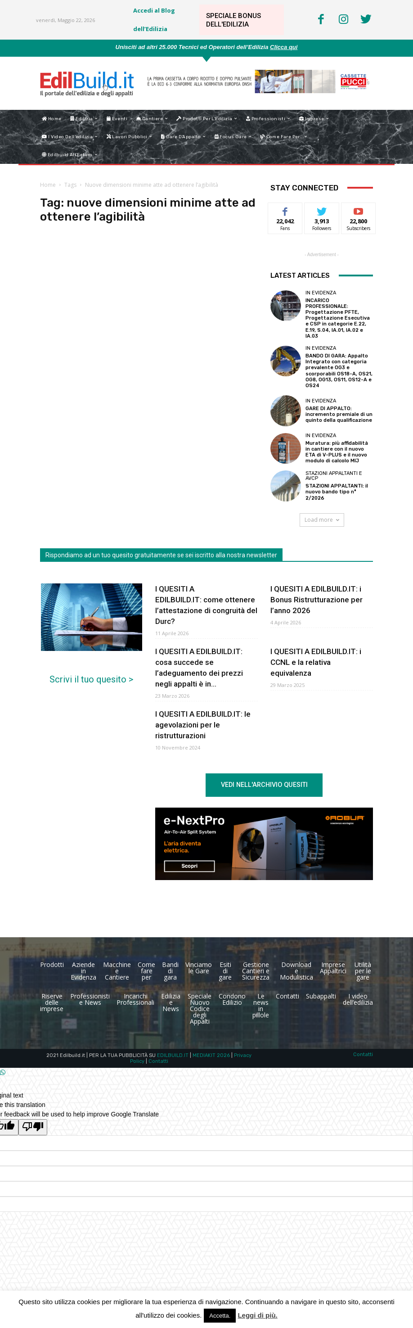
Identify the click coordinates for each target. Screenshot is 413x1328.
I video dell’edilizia (358, 999)
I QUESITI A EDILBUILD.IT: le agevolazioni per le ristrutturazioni (203, 724)
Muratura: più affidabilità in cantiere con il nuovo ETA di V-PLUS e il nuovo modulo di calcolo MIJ (336, 452)
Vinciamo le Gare (198, 967)
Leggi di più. (257, 1315)
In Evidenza (320, 292)
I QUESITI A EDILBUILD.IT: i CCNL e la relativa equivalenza (315, 662)
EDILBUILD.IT (173, 1055)
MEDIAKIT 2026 (211, 1055)
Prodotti (52, 964)
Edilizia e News (170, 1002)
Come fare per (146, 970)
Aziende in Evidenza (83, 970)
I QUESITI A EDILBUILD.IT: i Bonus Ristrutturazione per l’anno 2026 (316, 599)
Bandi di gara (170, 970)
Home (48, 185)
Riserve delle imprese (51, 1002)
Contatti (287, 996)
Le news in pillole (260, 1005)
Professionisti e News (90, 999)
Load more (322, 520)
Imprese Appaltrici (333, 967)
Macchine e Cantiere (117, 970)
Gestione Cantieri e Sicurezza (255, 970)
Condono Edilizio (232, 999)
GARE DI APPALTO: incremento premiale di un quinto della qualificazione (339, 414)
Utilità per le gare (363, 970)
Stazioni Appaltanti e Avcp (333, 476)
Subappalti (321, 996)
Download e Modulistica (296, 970)
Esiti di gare (225, 970)
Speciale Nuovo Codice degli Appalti (199, 1008)
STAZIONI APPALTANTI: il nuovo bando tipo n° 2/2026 (336, 492)
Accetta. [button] (219, 1315)
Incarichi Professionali (135, 999)
